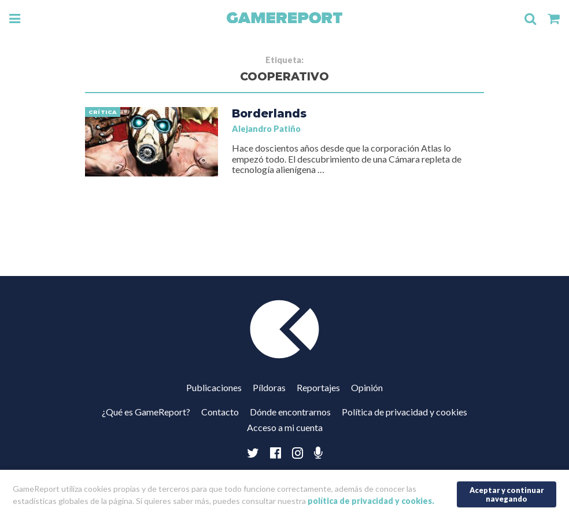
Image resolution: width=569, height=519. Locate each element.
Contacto (220, 411)
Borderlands (269, 113)
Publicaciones (214, 387)
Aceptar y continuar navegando (507, 494)
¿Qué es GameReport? (146, 411)
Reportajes (318, 387)
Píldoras (269, 387)
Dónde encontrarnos (290, 411)
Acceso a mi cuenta (285, 427)
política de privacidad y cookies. (371, 501)
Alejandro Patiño (266, 129)
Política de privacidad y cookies (404, 411)
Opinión (367, 387)
